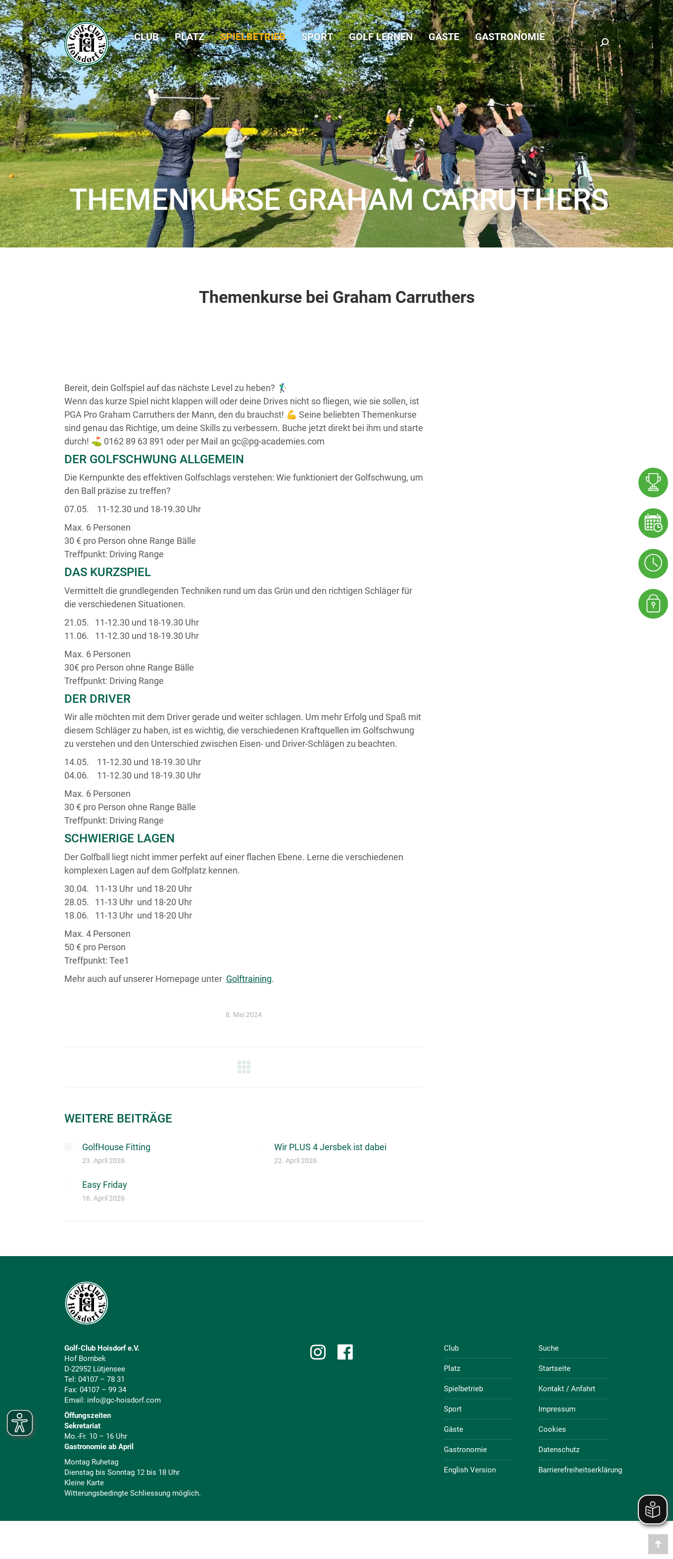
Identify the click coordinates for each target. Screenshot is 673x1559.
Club (451, 1348)
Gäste (453, 1429)
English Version (470, 1469)
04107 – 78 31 (101, 1379)
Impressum (557, 1409)
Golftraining (249, 979)
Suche (548, 1348)
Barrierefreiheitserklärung (580, 1469)
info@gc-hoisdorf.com (124, 1400)
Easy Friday (104, 1184)
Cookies (552, 1429)
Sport (453, 1409)
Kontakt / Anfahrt (566, 1388)
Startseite (554, 1368)
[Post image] (68, 1147)
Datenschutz (558, 1449)
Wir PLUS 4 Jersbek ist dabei (330, 1147)
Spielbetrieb (463, 1388)
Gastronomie (465, 1449)
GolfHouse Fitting (116, 1147)
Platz (452, 1368)
